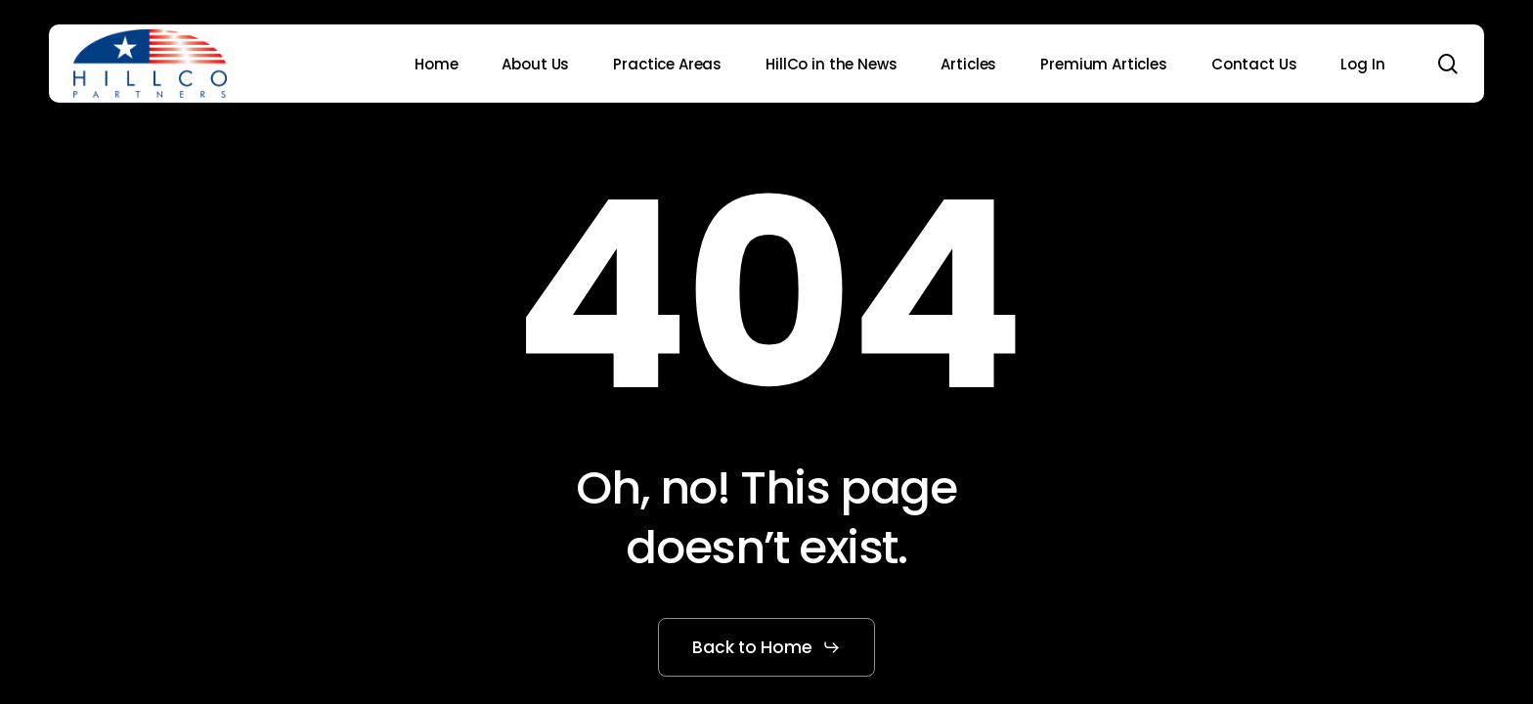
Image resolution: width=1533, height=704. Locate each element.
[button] (766, 647)
